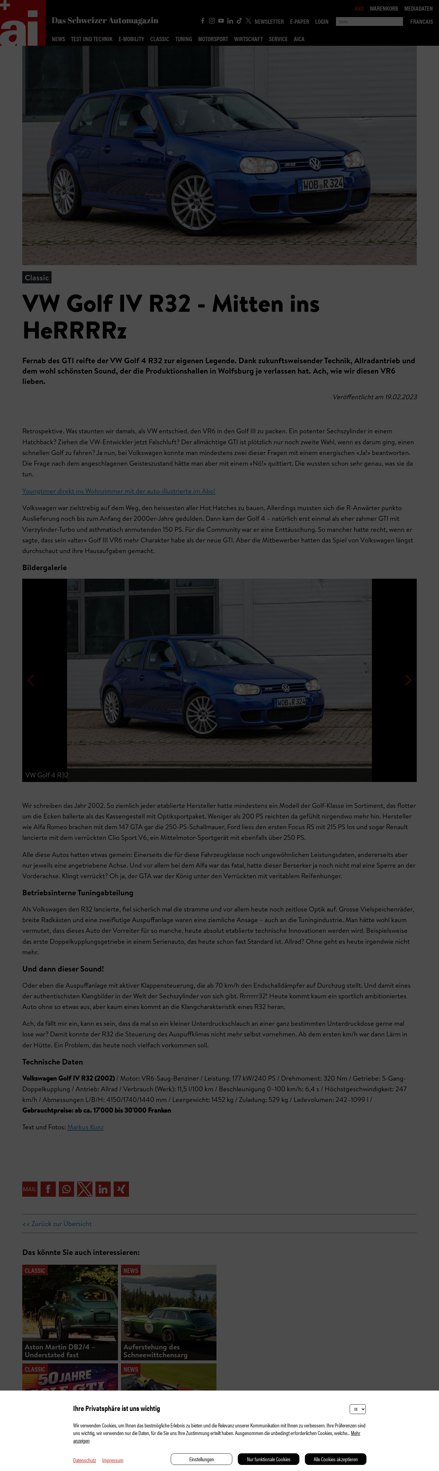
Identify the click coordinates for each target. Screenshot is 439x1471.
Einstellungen (201, 1459)
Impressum (112, 1460)
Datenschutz (84, 1460)
